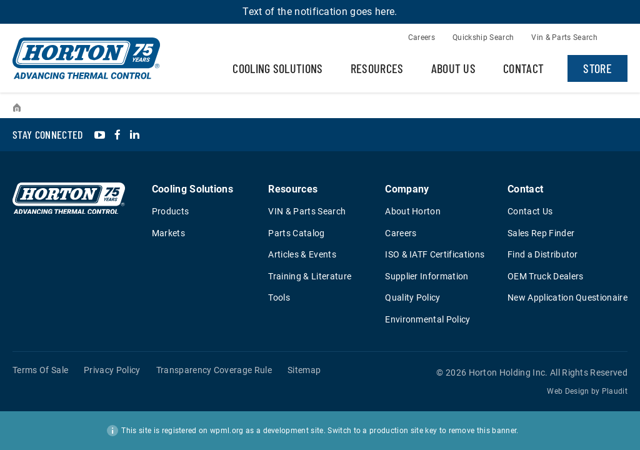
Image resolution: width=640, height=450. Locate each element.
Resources (377, 68)
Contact (523, 68)
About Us (453, 68)
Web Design (568, 391)
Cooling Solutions (277, 68)
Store (597, 68)
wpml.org (227, 430)
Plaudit (615, 391)
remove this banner (483, 430)
